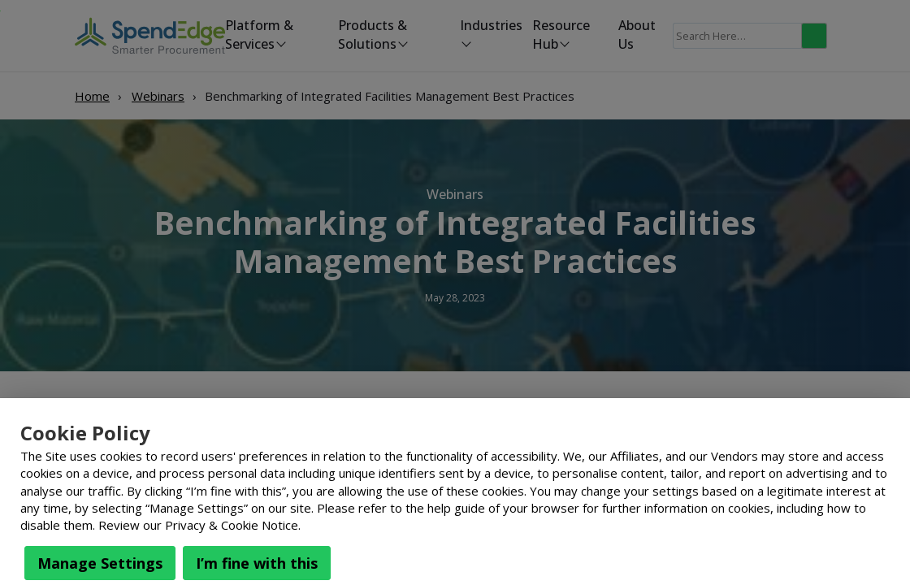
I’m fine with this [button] (257, 563)
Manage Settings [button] (99, 563)
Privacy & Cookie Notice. (233, 525)
